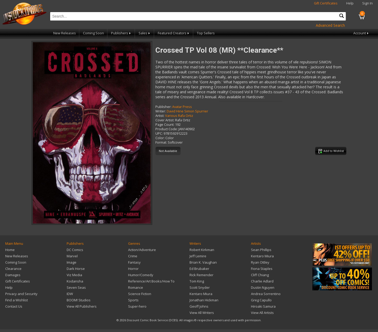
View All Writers (202, 312)
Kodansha (75, 281)
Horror (133, 268)
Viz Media (74, 275)
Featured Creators (174, 33)
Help (350, 3)
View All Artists (262, 312)
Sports (133, 300)
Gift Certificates (326, 3)
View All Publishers (82, 306)
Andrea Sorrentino (266, 293)
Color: (160, 138)
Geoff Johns (199, 306)
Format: (161, 142)
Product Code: (166, 129)
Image (71, 262)
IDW (70, 293)
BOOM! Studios (79, 300)
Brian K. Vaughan (203, 262)
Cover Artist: (164, 120)
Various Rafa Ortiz (179, 115)
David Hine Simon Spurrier (187, 111)
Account (361, 33)
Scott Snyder (200, 287)
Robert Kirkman (202, 249)
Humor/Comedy (140, 275)
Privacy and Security (21, 293)
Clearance (13, 268)
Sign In (367, 3)
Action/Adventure (142, 249)
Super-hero (137, 306)
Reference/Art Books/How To (151, 281)
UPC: (159, 133)
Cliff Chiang (260, 275)
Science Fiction (139, 293)
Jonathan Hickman (204, 300)
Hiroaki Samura (263, 306)
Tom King (197, 281)
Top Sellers (206, 33)
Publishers (121, 33)
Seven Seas (76, 287)
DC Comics (75, 249)
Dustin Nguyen (262, 287)
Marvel (72, 256)
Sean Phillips (261, 249)
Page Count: (164, 124)
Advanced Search (330, 25)
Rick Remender (201, 275)
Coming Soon (93, 33)
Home (10, 249)
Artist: (159, 115)
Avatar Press (182, 107)
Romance (135, 287)
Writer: (160, 111)
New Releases (64, 33)
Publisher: (163, 107)
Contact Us (13, 306)
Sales (145, 33)
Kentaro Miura (201, 293)
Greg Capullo (261, 300)
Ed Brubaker (199, 268)
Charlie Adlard (262, 281)
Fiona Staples (261, 268)
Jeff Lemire (198, 256)
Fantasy (134, 262)
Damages (12, 275)
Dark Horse (76, 268)
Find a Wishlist (16, 300)
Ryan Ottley (260, 262)
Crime (132, 256)
